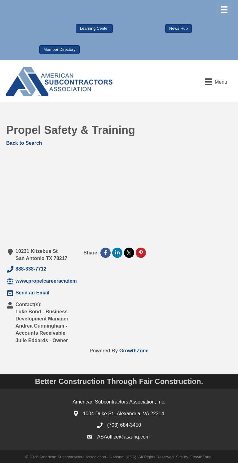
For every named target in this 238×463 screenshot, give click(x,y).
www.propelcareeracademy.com (48, 281)
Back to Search (24, 143)
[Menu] (224, 9)
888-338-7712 (26, 269)
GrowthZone (133, 350)
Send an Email (27, 293)
